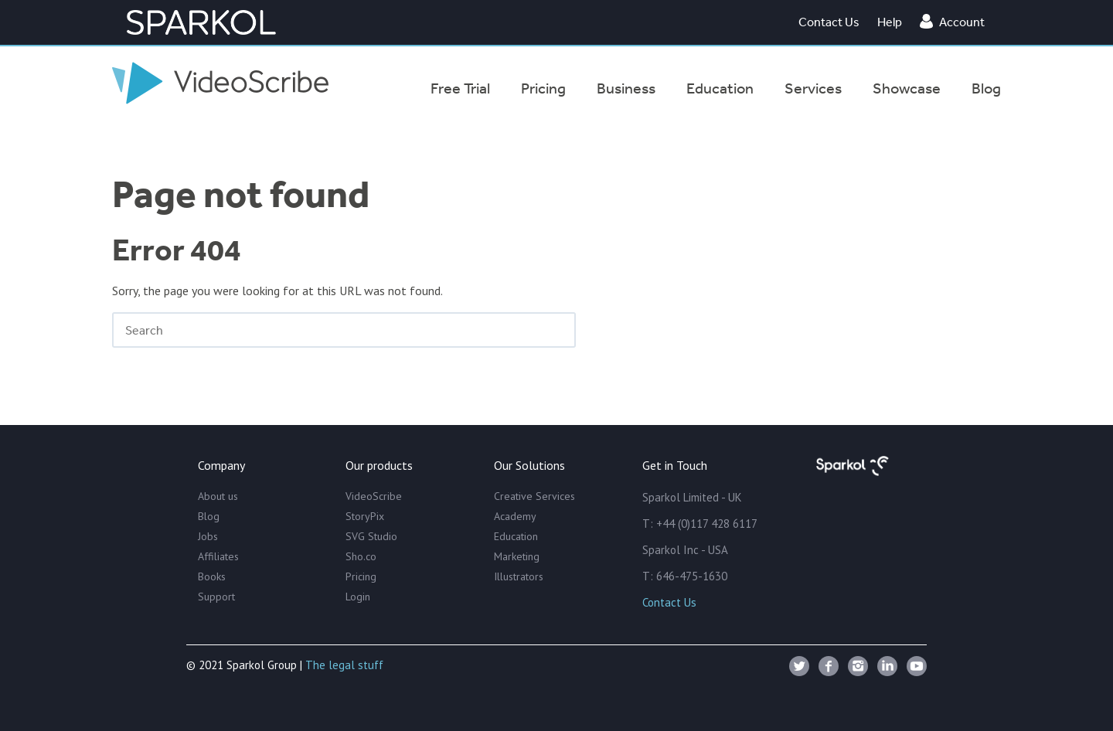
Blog (209, 516)
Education (516, 536)
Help (889, 21)
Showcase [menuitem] (907, 88)
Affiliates (218, 556)
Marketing (516, 556)
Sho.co (360, 556)
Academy (515, 516)
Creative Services (534, 496)
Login (357, 597)
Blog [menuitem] (986, 88)
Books (212, 576)
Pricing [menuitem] (543, 88)
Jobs (208, 536)
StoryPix (364, 516)
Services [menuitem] (813, 88)
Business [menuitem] (626, 88)
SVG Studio (371, 536)
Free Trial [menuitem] (460, 88)
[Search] (344, 330)
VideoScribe (373, 496)
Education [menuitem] (720, 88)
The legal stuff (344, 665)
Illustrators (518, 576)
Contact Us (828, 21)
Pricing (360, 576)
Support (216, 597)
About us (218, 496)
